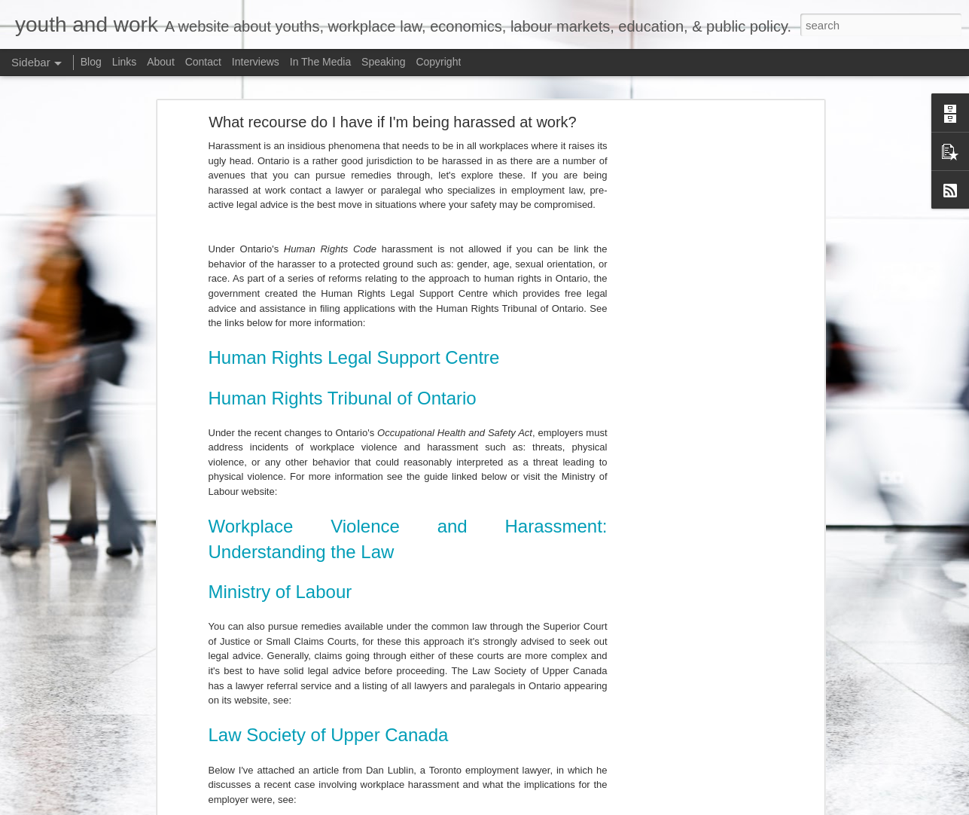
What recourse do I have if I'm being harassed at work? (393, 113)
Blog (91, 62)
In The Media (320, 62)
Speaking (383, 62)
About (161, 62)
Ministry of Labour (280, 583)
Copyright (438, 62)
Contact (203, 62)
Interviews (255, 62)
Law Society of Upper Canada (329, 726)
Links (124, 62)
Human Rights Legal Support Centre (354, 349)
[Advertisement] (690, 350)
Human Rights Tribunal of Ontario (343, 389)
